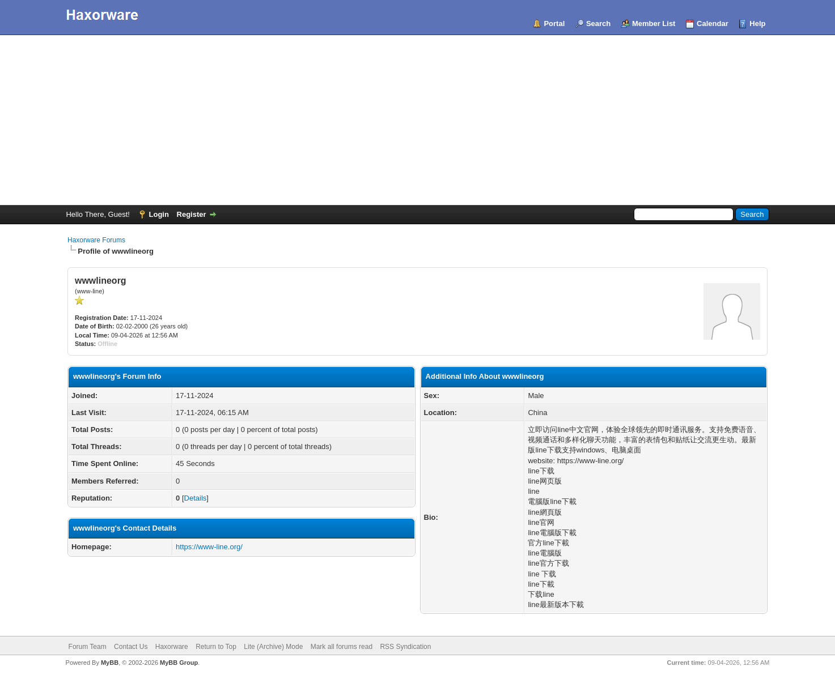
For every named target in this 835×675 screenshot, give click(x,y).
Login (159, 214)
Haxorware (171, 647)
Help (757, 23)
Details (195, 498)
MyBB (109, 662)
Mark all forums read (341, 647)
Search (598, 23)
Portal (554, 23)
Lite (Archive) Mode (273, 647)
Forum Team (88, 647)
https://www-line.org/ (209, 546)
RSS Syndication (405, 647)
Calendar (712, 23)
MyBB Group (179, 662)
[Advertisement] (418, 120)
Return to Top (216, 647)
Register (191, 214)
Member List (654, 23)
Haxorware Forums (96, 240)
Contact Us (130, 647)
